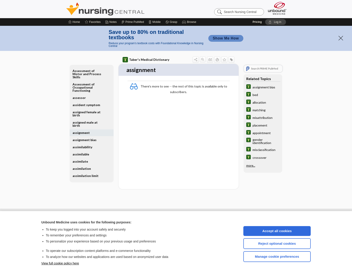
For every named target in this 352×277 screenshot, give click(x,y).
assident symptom (86, 105)
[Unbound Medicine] (277, 8)
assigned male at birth (85, 123)
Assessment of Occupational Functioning (84, 87)
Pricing (257, 22)
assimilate (80, 161)
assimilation (82, 168)
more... (250, 165)
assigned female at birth (87, 113)
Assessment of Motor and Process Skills (87, 74)
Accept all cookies (277, 231)
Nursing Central (122, 9)
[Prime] (132, 22)
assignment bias (85, 140)
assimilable (81, 154)
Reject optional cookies (277, 243)
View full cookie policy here (60, 263)
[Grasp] (171, 22)
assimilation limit (86, 176)
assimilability (82, 147)
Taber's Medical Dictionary (146, 59)
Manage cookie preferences (277, 256)
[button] (190, 22)
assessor (79, 98)
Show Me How (226, 38)
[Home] (74, 22)
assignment (81, 133)
